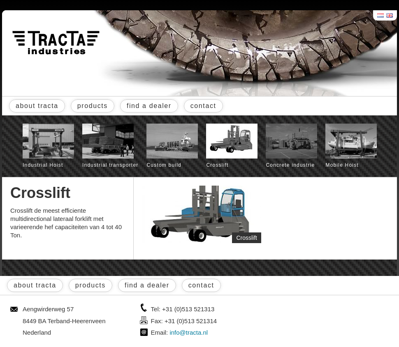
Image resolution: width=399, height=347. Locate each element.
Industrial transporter (110, 146)
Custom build (172, 146)
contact (203, 105)
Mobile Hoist (351, 146)
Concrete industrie (291, 146)
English (390, 15)
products (92, 105)
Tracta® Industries (56, 43)
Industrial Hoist (48, 146)
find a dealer (149, 105)
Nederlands (381, 15)
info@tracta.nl (188, 332)
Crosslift (231, 146)
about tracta (37, 105)
